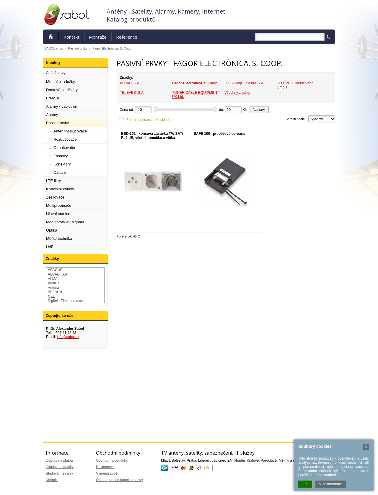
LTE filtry (53, 180)
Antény (52, 114)
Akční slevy (56, 73)
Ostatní (59, 172)
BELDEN (55, 292)
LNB (49, 247)
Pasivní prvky (57, 123)
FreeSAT (53, 98)
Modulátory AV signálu (65, 222)
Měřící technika (59, 238)
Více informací (330, 484)
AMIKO (53, 283)
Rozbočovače (65, 139)
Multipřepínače (58, 205)
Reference (126, 37)
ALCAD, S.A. (130, 83)
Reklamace (105, 467)
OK (305, 484)
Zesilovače (55, 197)
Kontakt (71, 37)
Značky (52, 258)
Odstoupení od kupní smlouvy (119, 480)
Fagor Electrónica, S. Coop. (195, 83)
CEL (51, 296)
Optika (51, 230)
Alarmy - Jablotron (61, 106)
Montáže (98, 37)
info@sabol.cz (68, 337)
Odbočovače (64, 147)
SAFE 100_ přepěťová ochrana (219, 134)
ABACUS (55, 270)
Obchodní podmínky (112, 460)
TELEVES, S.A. (132, 93)
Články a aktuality (60, 467)
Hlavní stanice (58, 214)
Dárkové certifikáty (62, 90)
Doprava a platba (59, 460)
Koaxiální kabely (60, 189)
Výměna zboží (107, 473)
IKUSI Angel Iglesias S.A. (244, 83)
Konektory (62, 164)
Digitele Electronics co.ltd (67, 301)
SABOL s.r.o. (53, 48)
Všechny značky (237, 93)
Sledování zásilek (59, 473)
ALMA (53, 279)
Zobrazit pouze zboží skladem (149, 120)
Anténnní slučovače (70, 131)
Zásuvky (60, 156)
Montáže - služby (60, 81)
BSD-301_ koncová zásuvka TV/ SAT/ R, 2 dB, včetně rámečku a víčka (152, 136)
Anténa (53, 288)
